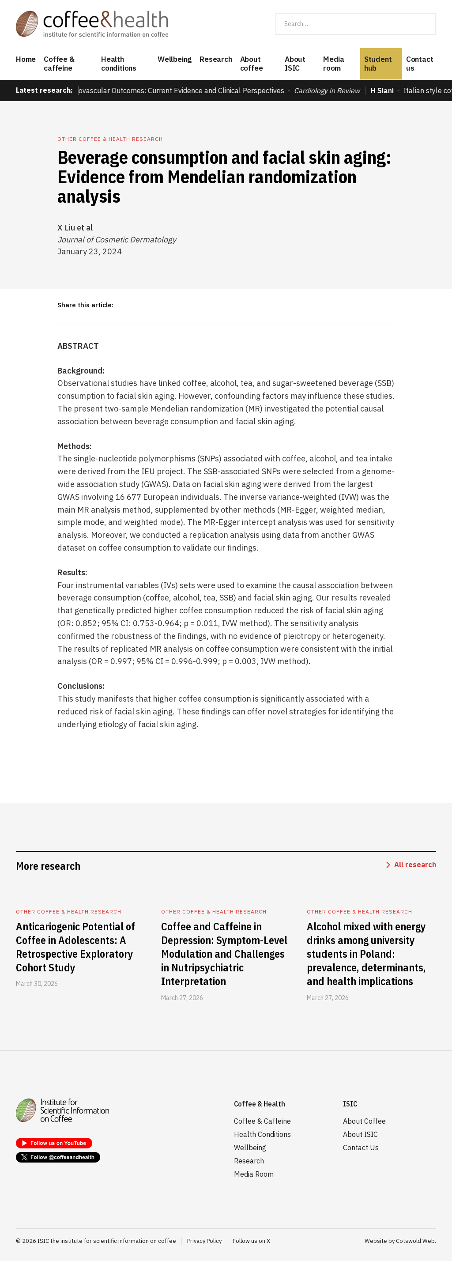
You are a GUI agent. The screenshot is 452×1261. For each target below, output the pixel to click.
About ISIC (295, 63)
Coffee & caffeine (59, 63)
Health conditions (118, 63)
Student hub (378, 63)
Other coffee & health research (110, 139)
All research (415, 864)
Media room (333, 63)
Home (26, 59)
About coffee (251, 63)
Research (216, 59)
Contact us (419, 63)
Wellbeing (175, 59)
